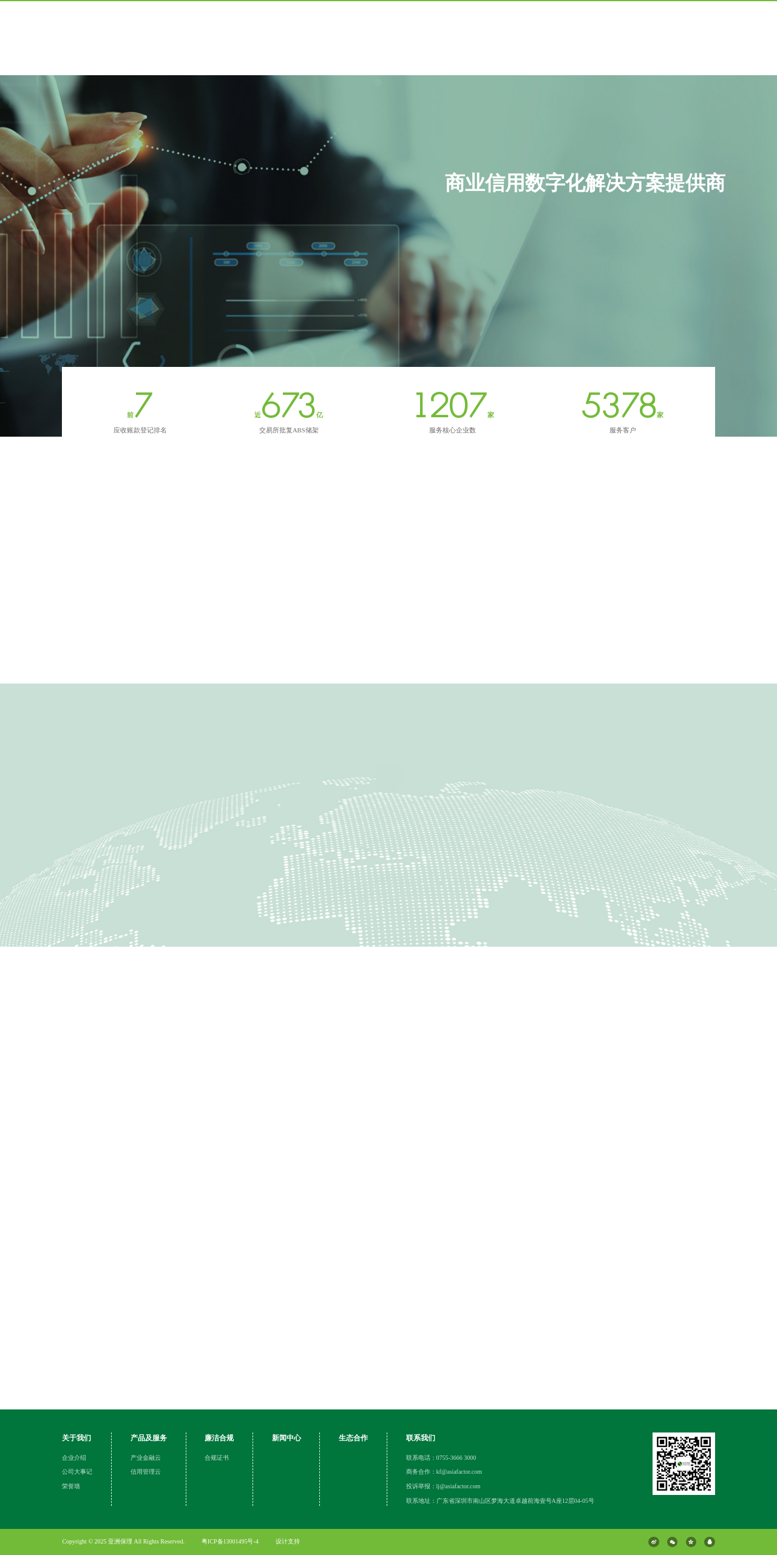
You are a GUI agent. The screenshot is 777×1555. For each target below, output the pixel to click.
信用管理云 (146, 1471)
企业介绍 (74, 1457)
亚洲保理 (121, 1541)
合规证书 (217, 1457)
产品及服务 (149, 1438)
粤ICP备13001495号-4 (230, 1541)
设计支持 (288, 1541)
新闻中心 (286, 1438)
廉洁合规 (219, 1438)
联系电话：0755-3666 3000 (441, 1457)
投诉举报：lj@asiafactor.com (443, 1486)
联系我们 (420, 1438)
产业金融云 (146, 1457)
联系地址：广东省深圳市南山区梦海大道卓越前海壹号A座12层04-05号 (500, 1500)
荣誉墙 (71, 1486)
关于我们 (76, 1438)
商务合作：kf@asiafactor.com (444, 1471)
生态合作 (353, 1438)
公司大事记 (77, 1471)
